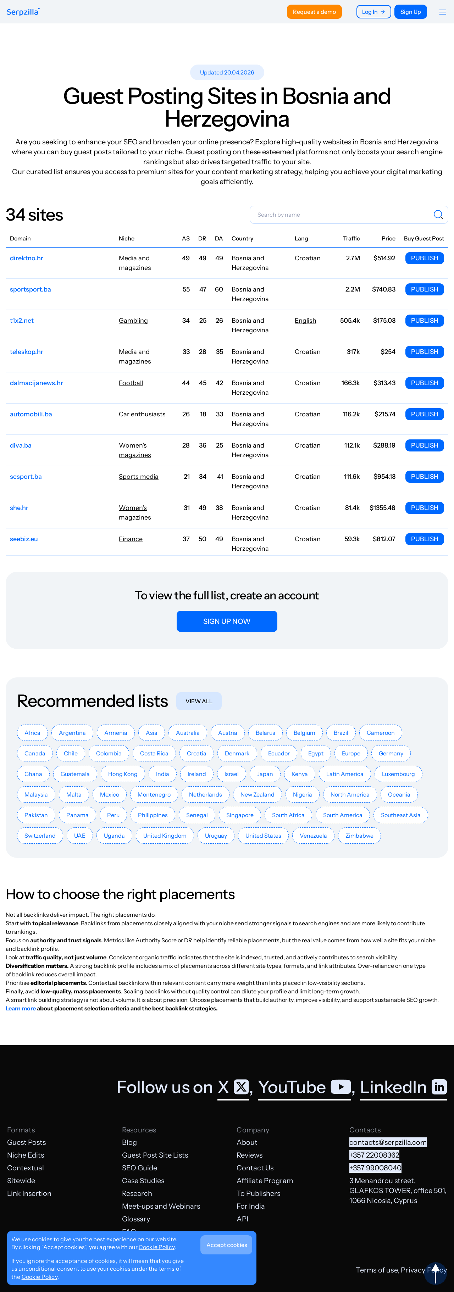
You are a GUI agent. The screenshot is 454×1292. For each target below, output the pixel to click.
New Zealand (257, 794)
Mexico (109, 794)
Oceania (399, 794)
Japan (265, 773)
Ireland (197, 773)
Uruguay (216, 835)
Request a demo (314, 11)
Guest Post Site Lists (155, 1155)
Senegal (197, 815)
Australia (188, 732)
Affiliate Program (265, 1180)
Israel (232, 773)
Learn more (21, 1008)
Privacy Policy (424, 1270)
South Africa (288, 815)
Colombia (109, 753)
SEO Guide (139, 1168)
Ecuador (279, 753)
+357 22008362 (374, 1155)
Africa (32, 732)
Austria (227, 732)
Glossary (136, 1219)
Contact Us (255, 1168)
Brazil (341, 732)
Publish (424, 258)
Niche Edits (25, 1155)
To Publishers (258, 1193)
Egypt (315, 753)
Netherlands (205, 794)
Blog (129, 1142)
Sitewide (21, 1180)
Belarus (265, 732)
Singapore (240, 815)
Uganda (114, 835)
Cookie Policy (157, 1247)
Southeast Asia (401, 815)
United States (263, 835)
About (247, 1142)
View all (199, 701)
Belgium (304, 732)
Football (131, 383)
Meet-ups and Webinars (161, 1206)
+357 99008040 (375, 1168)
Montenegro (154, 794)
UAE (79, 835)
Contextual (25, 1168)
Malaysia (36, 794)
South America (342, 815)
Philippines (153, 815)
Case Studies (143, 1180)
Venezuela (313, 835)
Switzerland (40, 835)
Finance (131, 539)
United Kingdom (165, 835)
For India (251, 1206)
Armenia (115, 732)
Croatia (196, 753)
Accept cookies (226, 1244)
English (305, 321)
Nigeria (302, 794)
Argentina (72, 732)
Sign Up (410, 11)
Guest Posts (26, 1142)
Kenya (300, 773)
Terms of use (376, 1270)
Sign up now (227, 621)
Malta (74, 794)
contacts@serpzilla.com (388, 1142)
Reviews (249, 1155)
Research (137, 1193)
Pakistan (36, 815)
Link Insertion (29, 1193)
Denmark (237, 753)
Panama (77, 815)
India (162, 773)
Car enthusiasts (142, 414)
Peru (113, 815)
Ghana (33, 773)
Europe (351, 753)
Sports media (139, 477)
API (242, 1219)
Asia (151, 732)
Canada (34, 753)
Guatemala (75, 773)
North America (350, 794)
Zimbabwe (359, 835)
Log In (374, 11)
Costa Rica (154, 753)
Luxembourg (398, 773)
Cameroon (381, 732)
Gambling (133, 321)
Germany (391, 753)
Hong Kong (123, 773)
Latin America (345, 773)
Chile (71, 753)
